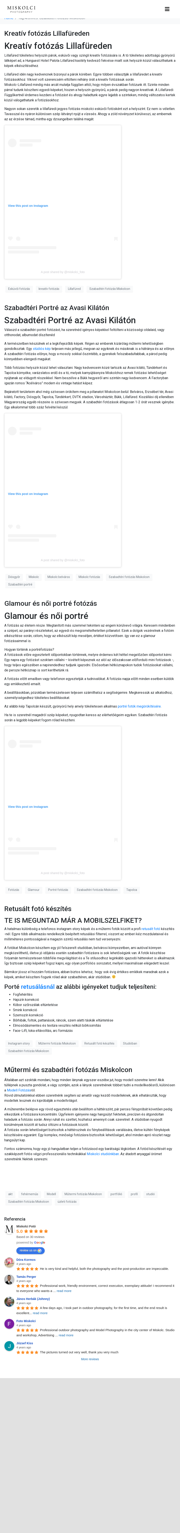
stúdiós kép (42, 349)
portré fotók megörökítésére (139, 706)
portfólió (116, 1194)
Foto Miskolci (26, 1321)
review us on (30, 1250)
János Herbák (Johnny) (33, 1299)
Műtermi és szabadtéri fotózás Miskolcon (68, 1070)
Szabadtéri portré (20, 584)
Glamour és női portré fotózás (50, 603)
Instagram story (19, 1043)
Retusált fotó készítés (37, 909)
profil (134, 1194)
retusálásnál (38, 986)
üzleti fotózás (67, 1201)
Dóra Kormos (26, 1259)
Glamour (33, 890)
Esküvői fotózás (19, 289)
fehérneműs (29, 1194)
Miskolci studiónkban (103, 1154)
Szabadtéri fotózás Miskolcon (109, 289)
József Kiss (24, 1343)
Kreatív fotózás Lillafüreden (47, 33)
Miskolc (34, 577)
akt (10, 1194)
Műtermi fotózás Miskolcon (57, 1043)
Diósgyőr (14, 577)
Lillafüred (74, 289)
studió (150, 1194)
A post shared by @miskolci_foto (63, 272)
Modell (51, 1194)
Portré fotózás (58, 890)
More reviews (90, 1359)
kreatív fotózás (49, 289)
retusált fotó (151, 929)
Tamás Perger (26, 1276)
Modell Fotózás (19, 1090)
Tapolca (131, 890)
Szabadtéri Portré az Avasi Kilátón (56, 308)
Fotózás (13, 890)
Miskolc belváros (58, 577)
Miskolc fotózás (89, 577)
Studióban (130, 1043)
